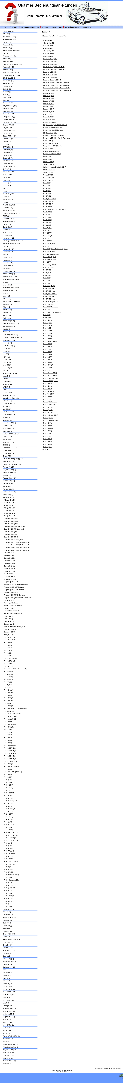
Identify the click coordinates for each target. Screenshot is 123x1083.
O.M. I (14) (6, 445)
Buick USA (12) (8, 111)
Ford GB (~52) (7, 202)
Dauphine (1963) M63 (11, 532)
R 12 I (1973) (8, 806)
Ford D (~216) (7, 191)
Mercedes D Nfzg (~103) (11, 398)
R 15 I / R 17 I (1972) (11, 832)
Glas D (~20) (7, 224)
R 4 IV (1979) (8, 674)
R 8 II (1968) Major (10, 751)
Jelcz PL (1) (6, 307)
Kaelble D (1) (7, 312)
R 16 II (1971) (8, 859)
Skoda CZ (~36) (8, 948)
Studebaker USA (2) (9, 961)
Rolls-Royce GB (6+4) (10, 917)
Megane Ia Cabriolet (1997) (13, 613)
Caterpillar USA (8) (9, 117)
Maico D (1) (6, 376)
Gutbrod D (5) (7, 235)
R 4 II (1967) (8, 648)
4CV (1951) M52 (9, 505)
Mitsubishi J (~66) (8, 412)
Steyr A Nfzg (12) (8, 959)
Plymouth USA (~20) (9, 478)
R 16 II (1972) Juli (9, 864)
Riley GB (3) (7, 912)
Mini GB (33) (7, 409)
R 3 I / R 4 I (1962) (10, 640)
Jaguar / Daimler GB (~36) (11, 301)
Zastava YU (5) (7, 1058)
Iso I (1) (5, 293)
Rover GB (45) (7, 920)
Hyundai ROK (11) (9, 271)
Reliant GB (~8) (8, 495)
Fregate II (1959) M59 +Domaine (14, 595)
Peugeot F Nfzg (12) (9, 470)
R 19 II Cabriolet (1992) (11, 880)
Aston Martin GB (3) (9, 56)
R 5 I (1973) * (8, 695)
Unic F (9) (6, 1003)
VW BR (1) (6, 1033)
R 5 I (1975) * (8, 698)
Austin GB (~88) (8, 61)
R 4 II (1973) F (8, 664)
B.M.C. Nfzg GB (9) (9, 78)
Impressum (87, 27)
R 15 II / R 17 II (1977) (11, 840)
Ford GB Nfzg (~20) (9, 205)
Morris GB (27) (7, 420)
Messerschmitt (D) (9, 403)
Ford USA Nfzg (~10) (9, 210)
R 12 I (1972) (8, 803)
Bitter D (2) (6, 94)
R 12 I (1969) (8, 795)
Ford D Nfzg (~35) (8, 194)
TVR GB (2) (6, 997)
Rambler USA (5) (8, 489)
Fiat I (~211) (7, 186)
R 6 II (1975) (8, 732)
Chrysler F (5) (7, 128)
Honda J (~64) (7, 257)
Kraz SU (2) (6, 329)
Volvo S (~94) (7, 1022)
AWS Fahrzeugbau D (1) (11, 72)
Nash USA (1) (7, 431)
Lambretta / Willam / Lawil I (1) (12, 337)
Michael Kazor (117, 1068)
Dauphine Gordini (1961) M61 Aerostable (17, 545)
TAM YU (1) (6, 978)
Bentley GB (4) (7, 86)
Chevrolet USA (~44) (9, 122)
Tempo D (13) (7, 984)
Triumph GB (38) (8, 995)
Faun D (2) (6, 180)
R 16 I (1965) (8, 843)
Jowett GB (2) (7, 310)
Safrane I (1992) (9, 621)
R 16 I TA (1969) (9, 851)
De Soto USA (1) (8, 161)
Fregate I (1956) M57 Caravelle (14, 587)
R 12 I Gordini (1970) (11, 801)
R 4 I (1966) (8, 645)
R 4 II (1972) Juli (9, 661)
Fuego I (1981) (9, 600)
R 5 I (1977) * (8, 700)
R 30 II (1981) (8, 906)
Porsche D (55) (8, 483)
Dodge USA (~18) (8, 172)
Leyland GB (6, 351)
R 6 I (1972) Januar (10, 724)
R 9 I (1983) (8, 769)
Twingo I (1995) (9, 634)
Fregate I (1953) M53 (11, 582)
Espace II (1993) (9, 569)
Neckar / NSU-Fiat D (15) (11, 434)
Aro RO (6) (6, 53)
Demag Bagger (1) (9, 166)
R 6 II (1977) (8, 735)
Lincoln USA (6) (8, 359)
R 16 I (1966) (8, 846)
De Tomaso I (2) (8, 163)
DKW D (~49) (7, 169)
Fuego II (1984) (9, 608)
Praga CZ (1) (7, 486)
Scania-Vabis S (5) (9, 934)
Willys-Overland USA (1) (10, 1047)
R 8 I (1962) (8, 737)
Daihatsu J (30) (8, 150)
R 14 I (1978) (8, 822)
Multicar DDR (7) (8, 428)
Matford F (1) (7, 381)
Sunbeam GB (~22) (9, 967)
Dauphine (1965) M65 (11, 534)
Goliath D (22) (7, 227)
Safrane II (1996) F (10, 629)
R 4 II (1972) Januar (10, 658)
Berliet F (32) (7, 89)
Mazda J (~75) (7, 390)
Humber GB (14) (8, 268)
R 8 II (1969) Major (10, 756)
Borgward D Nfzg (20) (10, 106)
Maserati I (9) (7, 379)
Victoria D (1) (7, 1019)
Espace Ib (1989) (9, 561)
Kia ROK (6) (7, 318)
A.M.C (63, 36)
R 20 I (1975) (8, 883)
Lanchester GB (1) (9, 340)
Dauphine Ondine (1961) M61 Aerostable (17, 547)
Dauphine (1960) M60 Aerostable (14, 526)
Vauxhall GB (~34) (9, 1011)
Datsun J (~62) (7, 155)
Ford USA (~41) (8, 208)
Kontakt (45, 27)
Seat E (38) (6, 937)
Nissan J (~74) (7, 437)
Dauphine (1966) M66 (11, 537)
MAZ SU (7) (6, 387)
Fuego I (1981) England (11, 603)
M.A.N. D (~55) (7, 368)
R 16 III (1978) (8, 872)
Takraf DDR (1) (7, 972)
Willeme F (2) (7, 1041)
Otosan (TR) (7, 456)
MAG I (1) (6, 370)
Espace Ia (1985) (9, 553)
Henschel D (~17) (8, 249)
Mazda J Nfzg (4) (8, 392)
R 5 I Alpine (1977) (10, 703)
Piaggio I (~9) (7, 475)
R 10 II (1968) (8, 785)
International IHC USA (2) (11, 288)
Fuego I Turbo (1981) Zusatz (13, 605)
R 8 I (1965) (8, 743)
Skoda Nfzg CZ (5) (9, 950)
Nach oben (44, 449)
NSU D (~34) (7, 439)
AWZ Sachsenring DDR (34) (12, 75)
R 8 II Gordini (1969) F (11, 761)
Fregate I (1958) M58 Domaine (14, 590)
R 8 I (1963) (8, 740)
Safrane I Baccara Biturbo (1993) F (15, 627)
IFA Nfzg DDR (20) (9, 274)
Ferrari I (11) (7, 183)
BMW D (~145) (7, 97)
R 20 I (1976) (8, 885)
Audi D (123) (7, 59)
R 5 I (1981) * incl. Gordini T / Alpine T (16, 708)
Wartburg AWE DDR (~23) (11, 1036)
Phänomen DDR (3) (9, 472)
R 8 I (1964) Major (10, 745)
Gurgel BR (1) (7, 232)
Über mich (14, 27)
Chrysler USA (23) (9, 125)
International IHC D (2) (10, 290)
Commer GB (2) (8, 139)
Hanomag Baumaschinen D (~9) (13, 241)
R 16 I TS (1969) (9, 854)
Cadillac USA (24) (8, 114)
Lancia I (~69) (7, 343)
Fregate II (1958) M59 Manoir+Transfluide (17, 598)
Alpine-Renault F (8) (9, 39)
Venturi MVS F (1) (8, 1014)
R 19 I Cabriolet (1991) (11, 875)
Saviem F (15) (7, 928)
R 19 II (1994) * (9, 877)
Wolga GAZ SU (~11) (9, 1050)
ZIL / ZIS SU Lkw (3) (9, 1061)
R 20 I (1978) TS (9, 888)
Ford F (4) (6, 197)
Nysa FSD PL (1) (8, 442)
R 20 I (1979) (8, 890)
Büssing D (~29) (8, 108)
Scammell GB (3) (8, 931)
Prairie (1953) (8, 619)
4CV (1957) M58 (9, 513)
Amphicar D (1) (8, 45)
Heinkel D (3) (7, 246)
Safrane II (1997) (9, 632)
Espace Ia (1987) (9, 555)
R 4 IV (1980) (8, 677)
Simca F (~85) (7, 945)
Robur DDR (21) (8, 915)
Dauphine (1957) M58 (11, 521)
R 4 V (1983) (8, 682)
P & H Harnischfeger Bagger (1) (13, 459)
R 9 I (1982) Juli (9, 764)
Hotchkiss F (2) (8, 263)
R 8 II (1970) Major (10, 759)
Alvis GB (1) (7, 42)
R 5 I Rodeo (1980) (10, 719)
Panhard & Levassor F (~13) (12, 464)
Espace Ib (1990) (9, 563)
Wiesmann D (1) (8, 1039)
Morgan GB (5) (7, 417)
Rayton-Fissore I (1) (9, 492)
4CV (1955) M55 (9, 508)
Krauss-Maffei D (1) (9, 326)
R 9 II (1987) (8, 777)
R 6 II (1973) (8, 729)
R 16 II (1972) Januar (11, 861)
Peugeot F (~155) (8, 467)
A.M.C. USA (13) (8, 31)
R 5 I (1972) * (8, 690)
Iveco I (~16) (7, 299)
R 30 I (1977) (8, 898)
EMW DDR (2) (7, 174)
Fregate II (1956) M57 (11, 592)
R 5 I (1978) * (8, 706)
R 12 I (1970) (8, 798)
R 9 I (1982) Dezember (11, 766)
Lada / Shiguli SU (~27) (10, 334)
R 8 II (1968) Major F (10, 753)
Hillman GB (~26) (8, 252)
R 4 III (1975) (8, 666)
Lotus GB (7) (7, 365)
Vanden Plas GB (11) (9, 1008)
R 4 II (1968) (8, 650)
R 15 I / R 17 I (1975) (11, 835)
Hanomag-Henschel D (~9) (11, 243)
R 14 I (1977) (8, 819)
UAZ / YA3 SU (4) (8, 1000)
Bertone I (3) (7, 92)
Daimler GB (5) (7, 152)
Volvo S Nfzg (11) (8, 1025)
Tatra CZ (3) (7, 981)
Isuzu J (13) (6, 296)
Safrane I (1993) (9, 624)
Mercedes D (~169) (9, 395)
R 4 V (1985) (8, 685)
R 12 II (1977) (8, 817)
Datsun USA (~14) (9, 158)
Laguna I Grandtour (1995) (12, 611)
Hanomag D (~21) (8, 238)
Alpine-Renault (53, 36)
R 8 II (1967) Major (10, 748)
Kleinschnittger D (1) (9, 321)
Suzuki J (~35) (7, 970)
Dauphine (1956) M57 (11, 518)
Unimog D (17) (7, 1006)
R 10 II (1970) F (9, 793)
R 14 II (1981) (8, 830)
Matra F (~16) (7, 384)
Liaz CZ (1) (6, 354)
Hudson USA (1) (8, 266)
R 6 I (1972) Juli (9, 727)
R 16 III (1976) (8, 869)
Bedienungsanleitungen (30, 27)
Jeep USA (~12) (8, 304)
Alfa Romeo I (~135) (9, 37)
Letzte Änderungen (72, 27)
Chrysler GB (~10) (9, 130)
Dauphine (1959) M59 (11, 524)
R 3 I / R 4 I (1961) (10, 637)
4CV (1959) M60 (9, 516)
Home (4, 27)
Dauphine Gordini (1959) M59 (13, 539)
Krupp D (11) (7, 332)
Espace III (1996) (9, 571)
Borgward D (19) (8, 103)
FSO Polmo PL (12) (9, 219)
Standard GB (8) (8, 953)
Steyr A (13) (6, 956)
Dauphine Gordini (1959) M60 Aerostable (17, 542)
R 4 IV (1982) (8, 679)
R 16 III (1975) (8, 867)
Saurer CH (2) (7, 926)
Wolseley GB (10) (8, 1052)
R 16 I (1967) (8, 848)
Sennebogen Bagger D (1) (11, 939)
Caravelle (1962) (9, 576)
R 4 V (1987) (8, 687)
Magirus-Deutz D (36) (10, 373)
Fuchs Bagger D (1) (9, 221)
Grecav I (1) (6, 230)
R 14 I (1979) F (9, 824)
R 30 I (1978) (8, 901)
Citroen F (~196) (8, 133)
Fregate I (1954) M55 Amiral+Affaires (16, 584)
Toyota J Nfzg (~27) (9, 989)
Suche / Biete (57, 27)
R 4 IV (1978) (8, 671)
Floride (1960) (8, 574)
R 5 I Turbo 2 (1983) (10, 716)
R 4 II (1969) (8, 653)
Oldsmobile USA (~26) (10, 448)
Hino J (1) (6, 254)
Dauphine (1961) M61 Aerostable (14, 529)
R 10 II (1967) (8, 782)
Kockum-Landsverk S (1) (11, 323)
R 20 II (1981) (8, 893)
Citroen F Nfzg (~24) (9, 136)
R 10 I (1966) (8, 780)
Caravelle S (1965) (10, 579)
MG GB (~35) (7, 406)
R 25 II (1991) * (9, 896)
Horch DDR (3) (7, 260)
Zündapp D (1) (7, 1064)
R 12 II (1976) (8, 814)
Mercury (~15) (7, 401)
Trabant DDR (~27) (9, 992)
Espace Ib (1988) (9, 558)
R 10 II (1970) (8, 790)
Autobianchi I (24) (8, 67)
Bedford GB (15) (8, 83)
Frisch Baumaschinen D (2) (11, 213)
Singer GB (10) (7, 942)
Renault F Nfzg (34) (9, 909)
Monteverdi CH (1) (9, 414)
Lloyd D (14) (7, 362)
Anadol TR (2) (7, 48)
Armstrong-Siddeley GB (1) (11, 50)
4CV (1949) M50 (9, 500)
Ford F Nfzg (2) (8, 199)
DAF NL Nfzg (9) (8, 147)
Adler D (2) (6, 34)
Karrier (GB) (7, 315)
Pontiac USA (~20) (9, 481)
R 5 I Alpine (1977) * (10, 711)
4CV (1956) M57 (9, 510)
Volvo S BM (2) (7, 1028)
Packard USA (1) (8, 461)
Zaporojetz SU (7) (8, 1055)
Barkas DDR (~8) (8, 81)
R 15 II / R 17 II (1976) (11, 838)
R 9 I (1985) (8, 774)
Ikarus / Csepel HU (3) (10, 277)
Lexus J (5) (6, 348)
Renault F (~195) (8, 497)
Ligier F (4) (6, 357)
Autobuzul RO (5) (8, 70)
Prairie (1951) (8, 616)
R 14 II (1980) (8, 827)
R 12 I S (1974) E (9, 809)
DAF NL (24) (7, 144)
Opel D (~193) (7, 450)
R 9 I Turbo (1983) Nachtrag (13, 772)
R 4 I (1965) (8, 642)
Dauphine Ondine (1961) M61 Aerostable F (18, 550)
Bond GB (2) (7, 100)
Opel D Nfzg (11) (8, 453)
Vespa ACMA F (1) (9, 1017)
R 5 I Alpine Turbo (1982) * (12, 714)
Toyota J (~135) (8, 986)
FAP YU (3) (6, 177)
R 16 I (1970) (8, 856)
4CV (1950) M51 (9, 503)
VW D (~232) (7, 1030)
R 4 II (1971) (8, 656)
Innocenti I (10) (7, 285)
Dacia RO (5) (7, 141)
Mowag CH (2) (7, 426)
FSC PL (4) (6, 216)
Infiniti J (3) (6, 282)
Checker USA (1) (8, 119)
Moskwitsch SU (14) (9, 423)
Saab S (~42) (7, 923)
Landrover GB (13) (9, 346)
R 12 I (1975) (8, 811)
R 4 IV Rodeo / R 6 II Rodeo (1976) (15, 669)
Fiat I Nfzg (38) (7, 188)
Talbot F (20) (7, 975)
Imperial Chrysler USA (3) (11, 279)
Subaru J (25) (7, 964)
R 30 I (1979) (8, 904)
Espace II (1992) (9, 566)
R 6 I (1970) (8, 722)
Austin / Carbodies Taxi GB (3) (12, 64)
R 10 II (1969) (8, 788)
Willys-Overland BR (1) (10, 1044)
